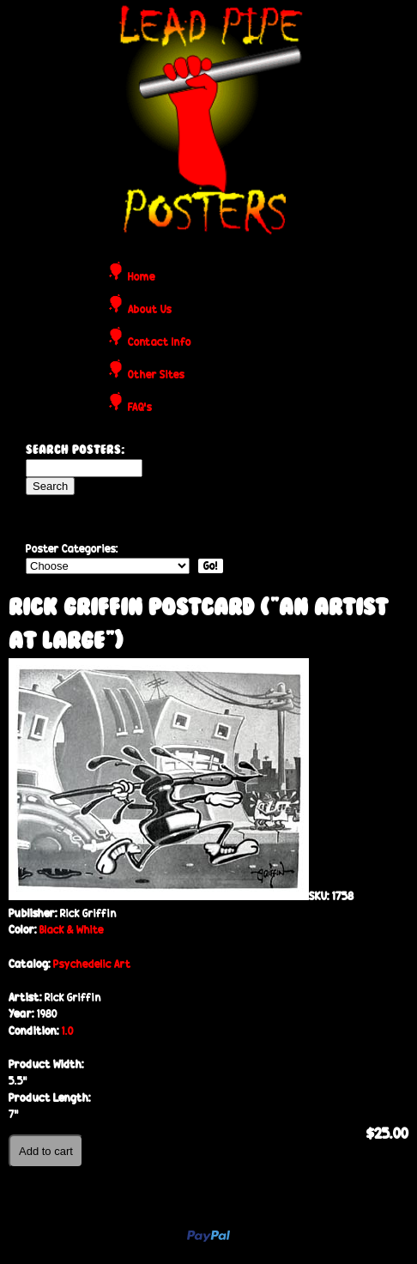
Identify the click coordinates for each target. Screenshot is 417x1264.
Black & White (71, 929)
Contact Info (159, 342)
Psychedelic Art (92, 964)
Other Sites (156, 375)
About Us (150, 310)
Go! (210, 566)
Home (141, 277)
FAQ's (140, 408)
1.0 (68, 1031)
